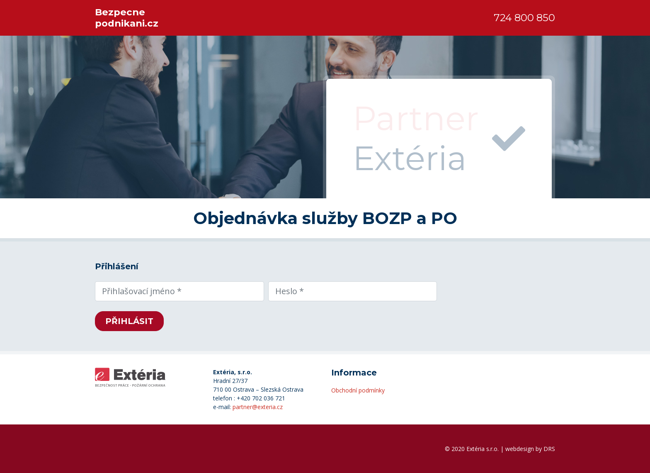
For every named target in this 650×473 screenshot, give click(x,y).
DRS (549, 449)
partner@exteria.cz (258, 407)
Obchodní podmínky (358, 390)
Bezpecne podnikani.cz (126, 17)
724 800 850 (524, 18)
